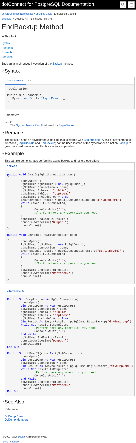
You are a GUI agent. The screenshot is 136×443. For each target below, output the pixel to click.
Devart (21, 436)
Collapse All (21, 18)
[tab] (15, 81)
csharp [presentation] (12, 166)
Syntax (5, 43)
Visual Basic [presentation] (15, 80)
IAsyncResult (51, 98)
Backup (57, 63)
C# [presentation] (30, 80)
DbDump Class (43, 13)
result (27, 98)
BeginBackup (67, 125)
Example (6, 18)
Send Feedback (11, 441)
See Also (7, 56)
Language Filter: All (41, 18)
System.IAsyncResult (29, 125)
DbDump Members (16, 419)
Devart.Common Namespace (17, 13)
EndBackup (48, 143)
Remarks (7, 47)
